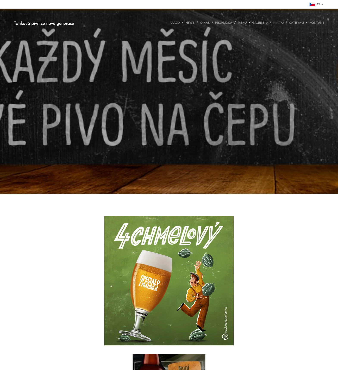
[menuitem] (170, 22)
